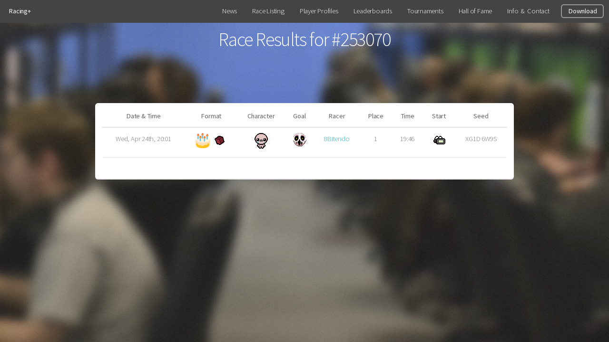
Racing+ (19, 11)
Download (582, 11)
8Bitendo (336, 138)
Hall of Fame (475, 11)
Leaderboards (373, 11)
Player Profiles (319, 11)
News (229, 11)
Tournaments (425, 11)
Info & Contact (528, 11)
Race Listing (268, 11)
